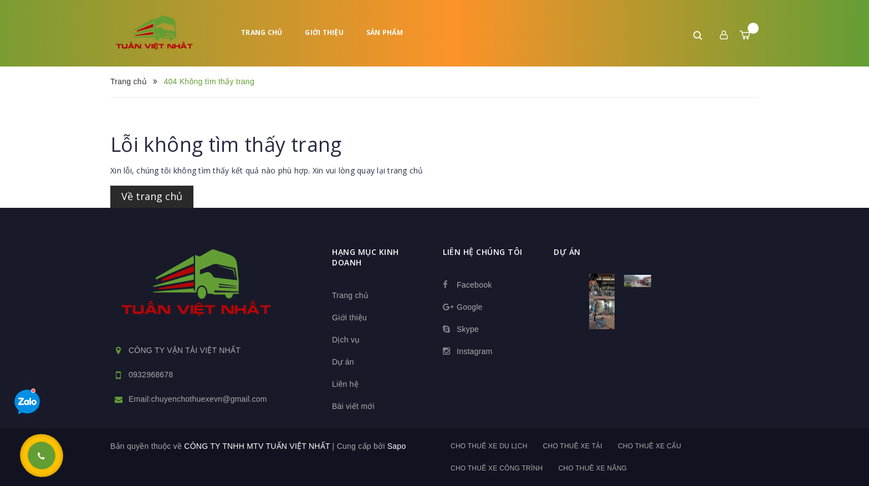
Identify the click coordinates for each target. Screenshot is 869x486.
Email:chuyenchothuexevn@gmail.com (198, 399)
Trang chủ (261, 32)
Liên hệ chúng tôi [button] (483, 252)
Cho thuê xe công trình (497, 468)
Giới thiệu (324, 32)
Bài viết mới (353, 406)
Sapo (396, 446)
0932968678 (151, 374)
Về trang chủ (151, 196)
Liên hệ (345, 384)
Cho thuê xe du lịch (489, 446)
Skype (468, 329)
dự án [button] (567, 252)
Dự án (343, 361)
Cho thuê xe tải (572, 446)
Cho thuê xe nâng (592, 468)
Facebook (474, 284)
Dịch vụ (346, 339)
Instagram (475, 351)
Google (470, 307)
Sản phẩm (384, 32)
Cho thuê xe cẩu (649, 446)
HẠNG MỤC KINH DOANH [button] (365, 257)
